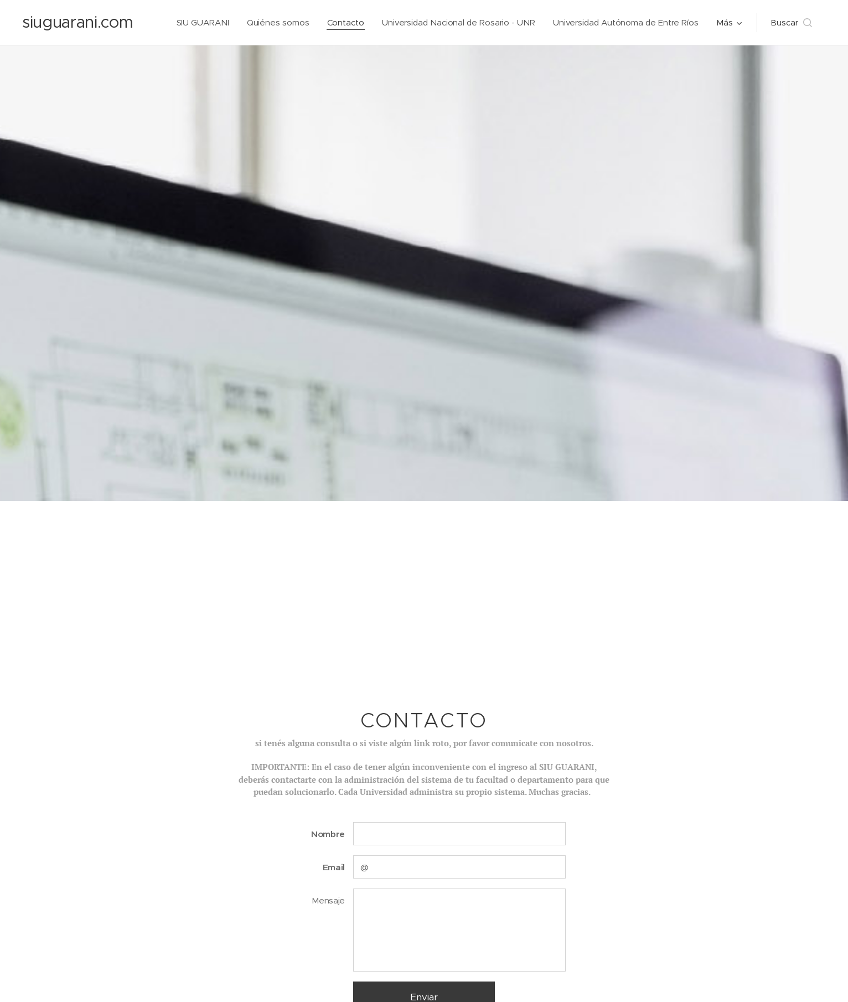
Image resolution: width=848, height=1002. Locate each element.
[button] (791, 23)
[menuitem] (201, 23)
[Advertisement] (424, 584)
